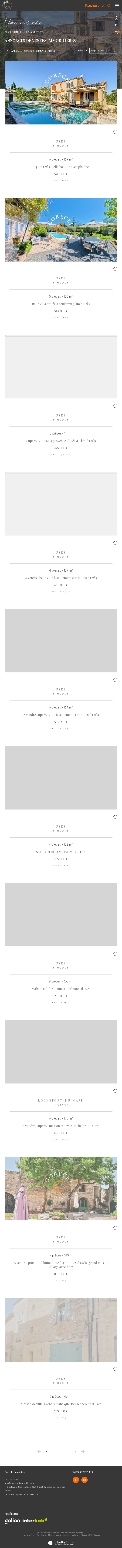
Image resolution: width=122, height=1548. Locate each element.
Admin (66, 1535)
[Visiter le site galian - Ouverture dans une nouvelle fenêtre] (12, 1521)
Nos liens (74, 1535)
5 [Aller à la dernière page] (75, 1451)
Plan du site (41, 1535)
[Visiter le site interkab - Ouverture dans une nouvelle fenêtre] (35, 1520)
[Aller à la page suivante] (83, 1451)
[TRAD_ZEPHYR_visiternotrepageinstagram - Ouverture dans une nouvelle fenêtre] (84, 1480)
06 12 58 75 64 (11, 1479)
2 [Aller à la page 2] (53, 1451)
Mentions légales (54, 1535)
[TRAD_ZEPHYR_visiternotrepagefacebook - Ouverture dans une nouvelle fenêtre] (75, 1480)
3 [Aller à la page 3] (61, 1451)
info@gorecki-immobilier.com (19, 1483)
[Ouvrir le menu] (117, 5)
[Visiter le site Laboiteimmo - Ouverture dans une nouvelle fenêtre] (61, 1541)
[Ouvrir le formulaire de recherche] (98, 6)
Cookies (97, 1535)
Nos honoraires (28, 1535)
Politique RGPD (86, 1535)
